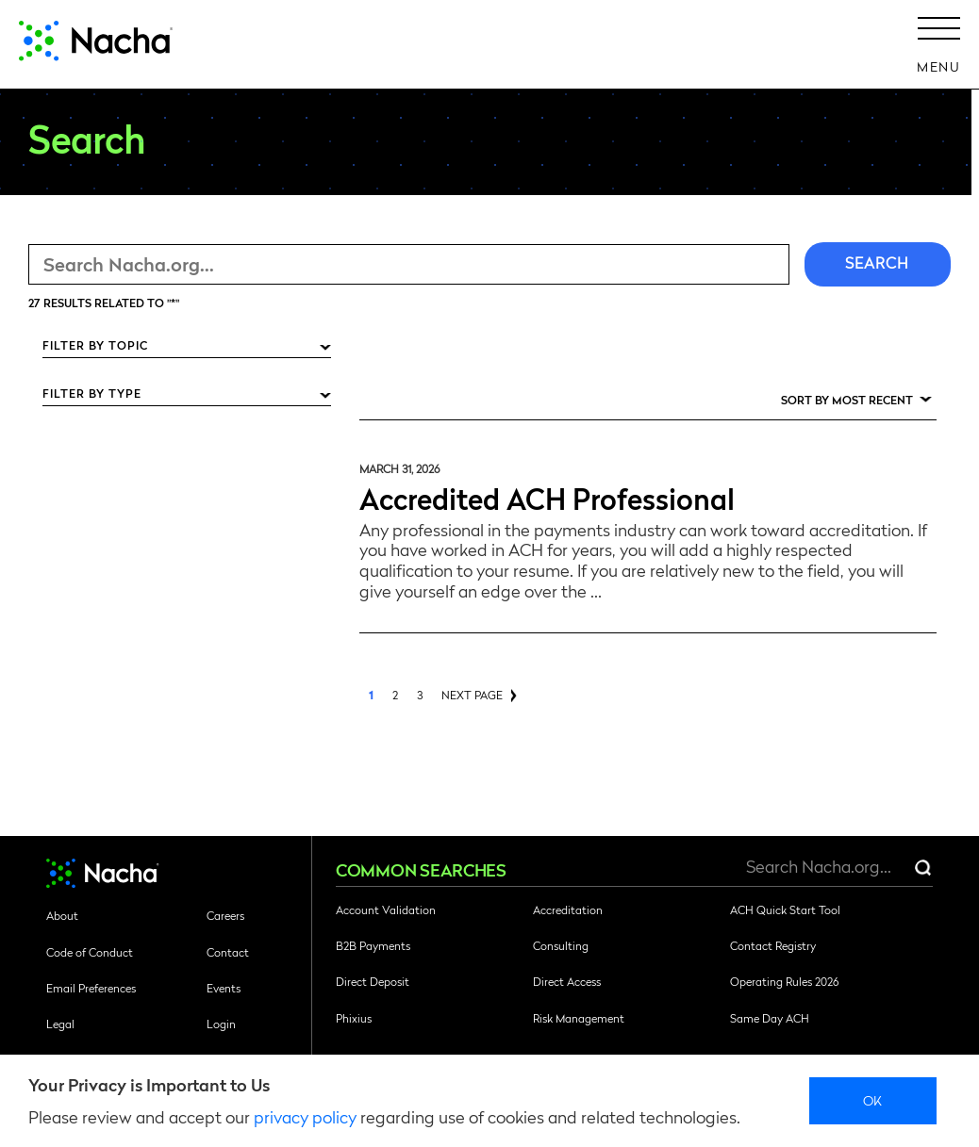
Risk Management (578, 1017)
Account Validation (386, 909)
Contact (228, 951)
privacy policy (305, 1116)
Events (224, 987)
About (62, 915)
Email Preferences (91, 987)
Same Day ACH (769, 1017)
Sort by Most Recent (847, 399)
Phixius (354, 1017)
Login (221, 1023)
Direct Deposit (372, 981)
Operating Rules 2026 (784, 981)
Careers (225, 915)
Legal (60, 1023)
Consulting (561, 945)
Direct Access (567, 981)
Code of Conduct (89, 951)
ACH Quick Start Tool (785, 909)
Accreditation (568, 909)
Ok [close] (873, 1099)
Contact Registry (773, 945)
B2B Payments (373, 945)
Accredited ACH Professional (547, 497)
